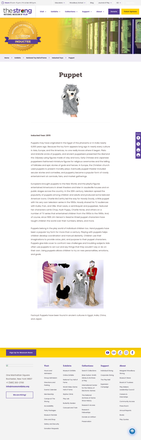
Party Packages (50, 410)
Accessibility (48, 406)
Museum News (125, 378)
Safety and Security (51, 424)
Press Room (124, 406)
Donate (114, 11)
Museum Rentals (50, 415)
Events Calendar (50, 390)
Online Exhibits (68, 375)
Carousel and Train (70, 408)
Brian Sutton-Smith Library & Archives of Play (89, 378)
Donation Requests (51, 428)
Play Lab (66, 399)
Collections (70, 11)
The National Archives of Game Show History (89, 398)
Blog (92, 3)
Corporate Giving (107, 375)
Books (122, 415)
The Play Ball (105, 380)
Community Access (127, 401)
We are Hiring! (19, 396)
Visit (42, 11)
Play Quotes (124, 419)
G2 (118, 3)
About (99, 11)
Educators (59, 3)
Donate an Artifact (89, 417)
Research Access (88, 405)
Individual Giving (107, 371)
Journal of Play (103, 3)
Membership (49, 394)
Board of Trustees (126, 382)
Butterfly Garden (69, 403)
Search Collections (89, 371)
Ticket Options (130, 11)
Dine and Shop (49, 419)
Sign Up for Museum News (21, 352)
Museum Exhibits (69, 371)
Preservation (86, 421)
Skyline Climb (68, 394)
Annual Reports (125, 410)
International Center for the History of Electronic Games (89, 388)
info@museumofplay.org (17, 387)
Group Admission (50, 378)
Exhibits (54, 11)
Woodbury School (76, 3)
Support (86, 11)
